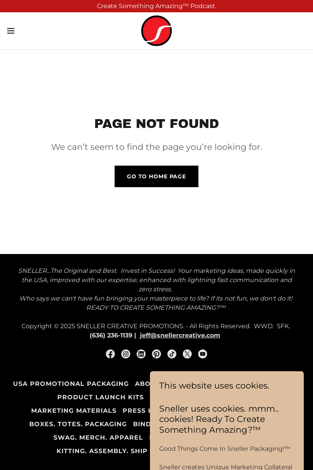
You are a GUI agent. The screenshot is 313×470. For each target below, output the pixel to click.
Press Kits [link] (143, 410)
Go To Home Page (156, 176)
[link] (156, 30)
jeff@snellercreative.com (180, 335)
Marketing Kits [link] (269, 383)
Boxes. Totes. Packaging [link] (78, 424)
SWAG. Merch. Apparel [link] (98, 437)
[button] (26, 30)
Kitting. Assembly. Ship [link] (102, 451)
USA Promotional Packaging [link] (71, 383)
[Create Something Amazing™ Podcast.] (156, 6)
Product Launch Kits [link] (100, 397)
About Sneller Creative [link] (184, 383)
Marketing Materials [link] (74, 410)
